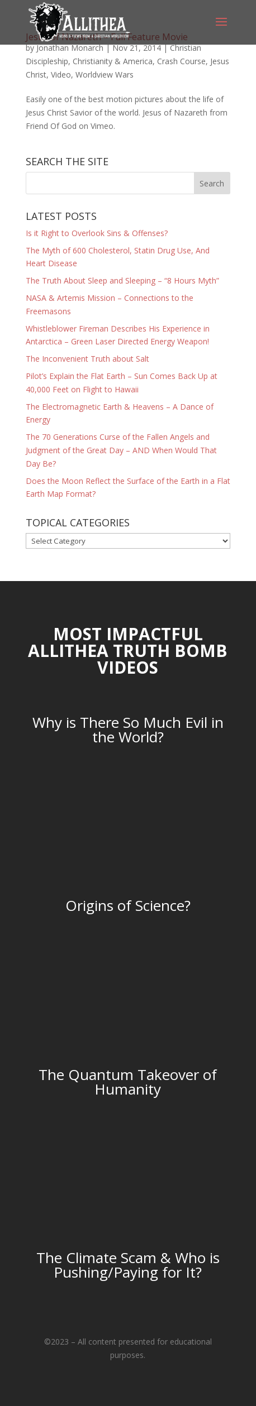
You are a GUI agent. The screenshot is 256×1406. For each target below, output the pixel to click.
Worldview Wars (104, 74)
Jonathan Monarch (69, 47)
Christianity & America (113, 61)
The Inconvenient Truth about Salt (87, 358)
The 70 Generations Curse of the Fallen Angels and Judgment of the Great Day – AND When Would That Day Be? (121, 450)
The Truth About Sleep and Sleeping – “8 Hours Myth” (122, 280)
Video (61, 74)
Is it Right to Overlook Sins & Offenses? (97, 233)
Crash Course (181, 61)
